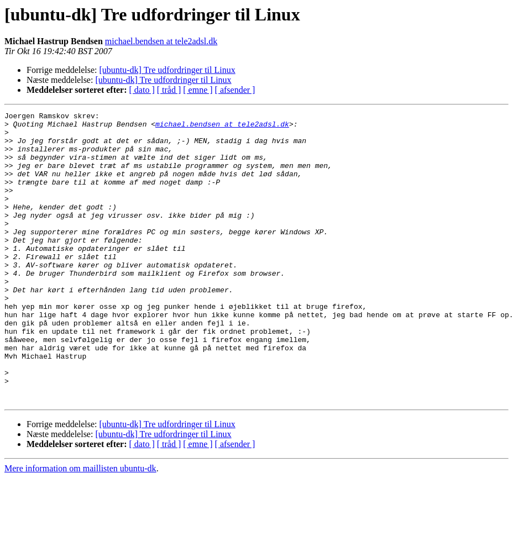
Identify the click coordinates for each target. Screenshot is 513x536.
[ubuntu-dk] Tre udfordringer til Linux (167, 70)
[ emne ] (197, 89)
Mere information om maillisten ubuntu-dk (80, 526)
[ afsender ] (235, 89)
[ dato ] (142, 89)
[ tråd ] (169, 89)
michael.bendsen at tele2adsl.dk (161, 41)
